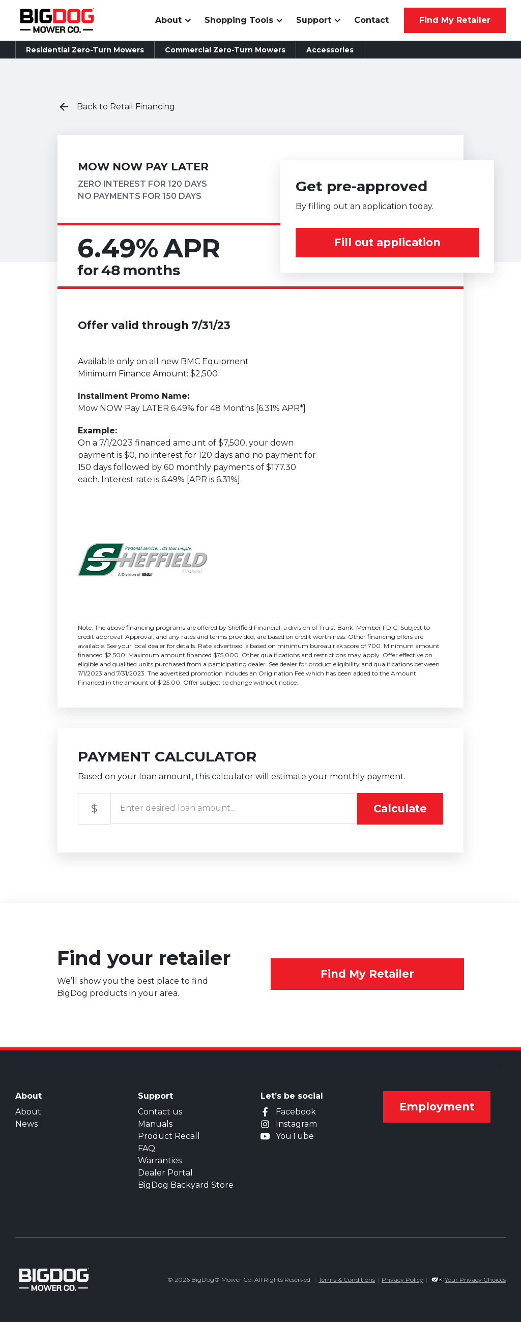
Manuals (155, 1124)
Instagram (296, 1124)
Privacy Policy (402, 1279)
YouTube (295, 1136)
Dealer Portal (165, 1173)
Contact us (160, 1112)
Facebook (296, 1112)
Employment (436, 1106)
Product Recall (169, 1136)
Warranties (160, 1160)
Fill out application (387, 242)
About (28, 1112)
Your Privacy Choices (475, 1279)
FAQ (146, 1148)
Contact (371, 20)
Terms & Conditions (347, 1279)
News (26, 1124)
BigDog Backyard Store (186, 1185)
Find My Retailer (367, 973)
